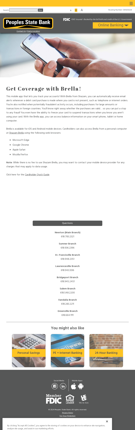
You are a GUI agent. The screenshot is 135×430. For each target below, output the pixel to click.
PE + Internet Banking (67, 353)
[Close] (107, 426)
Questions (67, 223)
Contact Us (21, 31)
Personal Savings (29, 353)
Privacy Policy (67, 412)
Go (40, 10)
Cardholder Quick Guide (37, 175)
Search (6, 10)
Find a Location (33, 31)
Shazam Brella (16, 133)
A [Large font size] (82, 10)
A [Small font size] (70, 10)
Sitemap (67, 419)
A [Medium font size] (76, 10)
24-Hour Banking (106, 353)
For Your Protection (67, 416)
